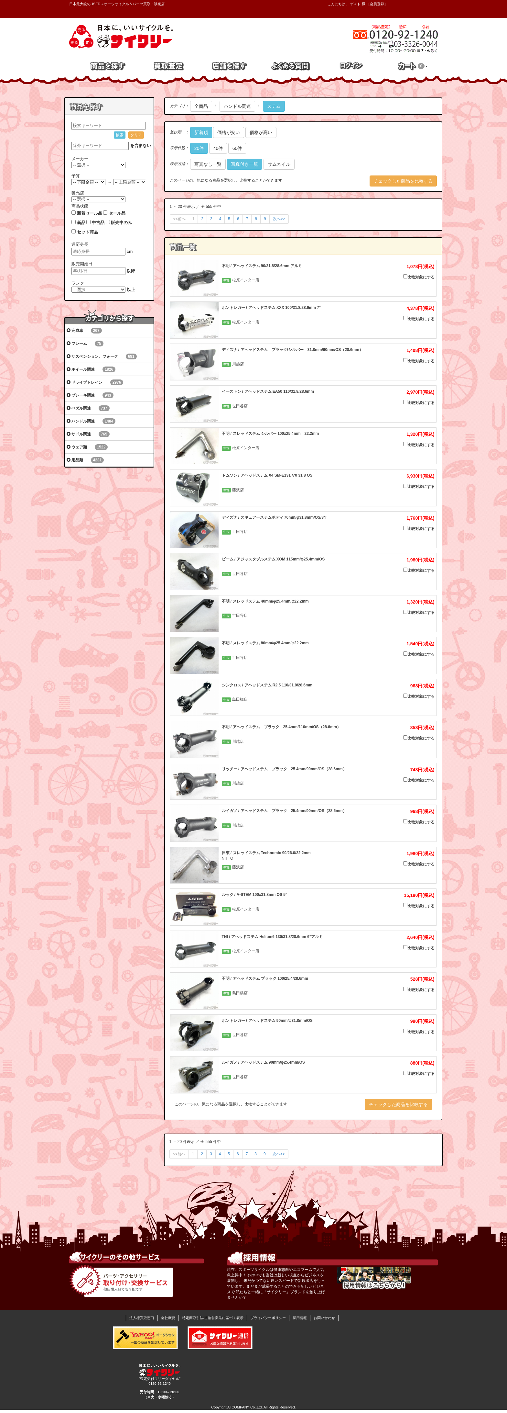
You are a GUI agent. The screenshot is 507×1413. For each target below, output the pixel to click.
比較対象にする (419, 276)
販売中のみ (121, 222)
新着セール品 (89, 213)
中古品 (98, 222)
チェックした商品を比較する (403, 181)
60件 (237, 148)
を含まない (140, 145)
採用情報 (300, 1318)
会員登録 (377, 4)
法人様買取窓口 (141, 1318)
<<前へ (179, 219)
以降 (131, 270)
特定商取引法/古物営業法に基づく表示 (212, 1318)
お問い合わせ (324, 1318)
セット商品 (87, 232)
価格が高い (261, 132)
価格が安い (228, 132)
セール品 (117, 213)
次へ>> (279, 219)
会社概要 (168, 1318)
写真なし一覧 (207, 164)
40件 (218, 148)
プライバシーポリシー (268, 1318)
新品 (81, 222)
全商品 (201, 106)
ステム (274, 106)
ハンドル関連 (237, 106)
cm (130, 251)
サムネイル (279, 164)
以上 (131, 289)
